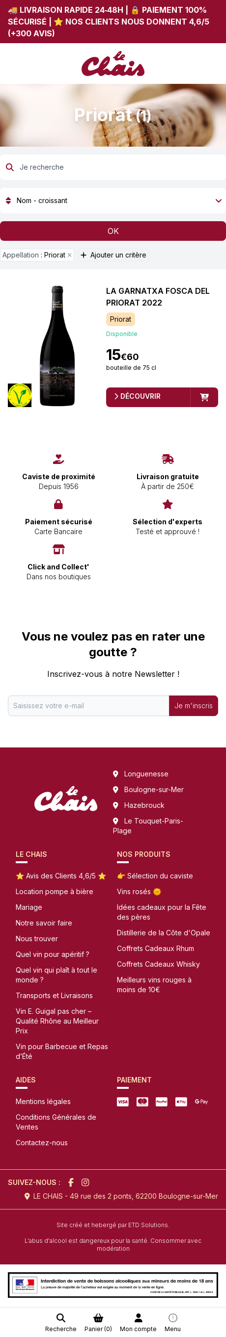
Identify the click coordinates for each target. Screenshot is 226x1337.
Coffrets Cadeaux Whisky (158, 964)
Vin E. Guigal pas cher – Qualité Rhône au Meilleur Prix (57, 1021)
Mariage (29, 907)
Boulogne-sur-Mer (154, 789)
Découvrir (137, 396)
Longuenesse (146, 774)
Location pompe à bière (54, 891)
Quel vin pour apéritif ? (52, 954)
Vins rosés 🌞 (139, 891)
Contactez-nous (42, 1142)
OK (113, 231)
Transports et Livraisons (54, 995)
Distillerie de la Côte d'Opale (163, 932)
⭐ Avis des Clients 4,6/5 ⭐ (61, 876)
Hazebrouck (144, 805)
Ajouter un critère (113, 255)
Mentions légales (43, 1101)
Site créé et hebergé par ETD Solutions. (113, 1225)
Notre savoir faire (44, 923)
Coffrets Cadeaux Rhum (155, 948)
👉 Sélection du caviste (155, 876)
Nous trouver (37, 938)
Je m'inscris (193, 705)
